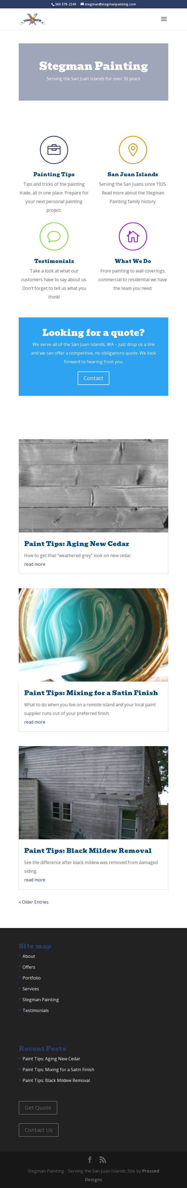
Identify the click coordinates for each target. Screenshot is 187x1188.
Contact (93, 378)
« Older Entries (34, 902)
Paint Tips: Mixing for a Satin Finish (91, 693)
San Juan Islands (132, 174)
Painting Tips (54, 174)
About (29, 956)
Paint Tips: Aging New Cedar (76, 544)
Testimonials (54, 261)
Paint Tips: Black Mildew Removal (88, 851)
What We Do (133, 261)
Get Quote (38, 1107)
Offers (29, 967)
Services (31, 989)
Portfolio (32, 978)
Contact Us (39, 1130)
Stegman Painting (41, 1000)
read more (34, 564)
